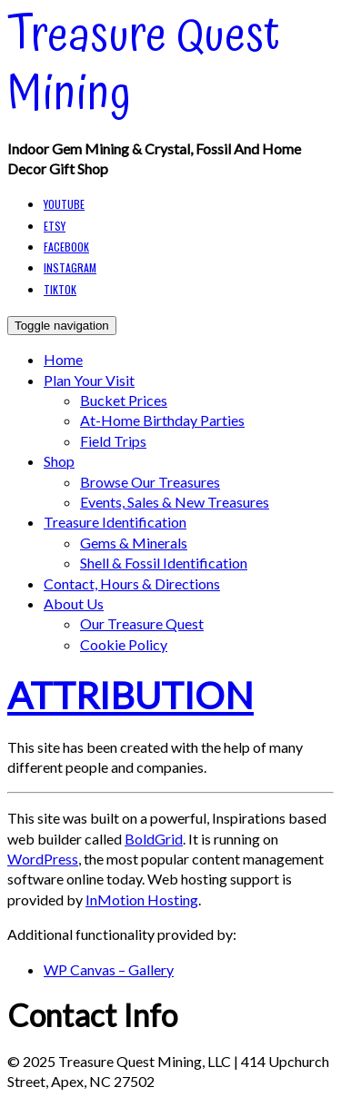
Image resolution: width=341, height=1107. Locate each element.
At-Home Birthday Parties (162, 420)
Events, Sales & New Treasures (174, 501)
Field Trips (113, 441)
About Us (74, 603)
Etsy (54, 225)
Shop (59, 460)
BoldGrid (154, 838)
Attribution (130, 695)
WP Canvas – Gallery (109, 969)
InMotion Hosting (141, 899)
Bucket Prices (123, 400)
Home (63, 359)
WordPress (42, 858)
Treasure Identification (115, 521)
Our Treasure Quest (142, 623)
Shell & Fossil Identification (163, 562)
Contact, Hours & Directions (132, 583)
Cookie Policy (123, 644)
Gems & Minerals (133, 542)
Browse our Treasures (150, 481)
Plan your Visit (89, 380)
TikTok (60, 289)
